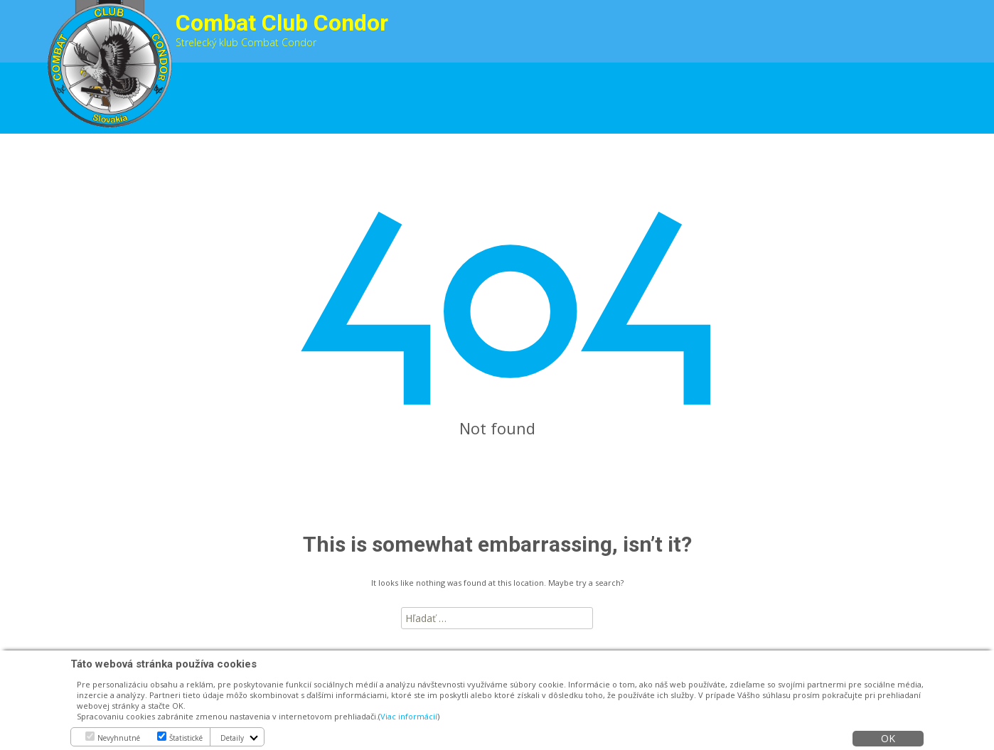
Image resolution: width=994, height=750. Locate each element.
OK (888, 738)
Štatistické (186, 738)
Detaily (232, 738)
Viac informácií (408, 716)
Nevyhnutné (118, 738)
